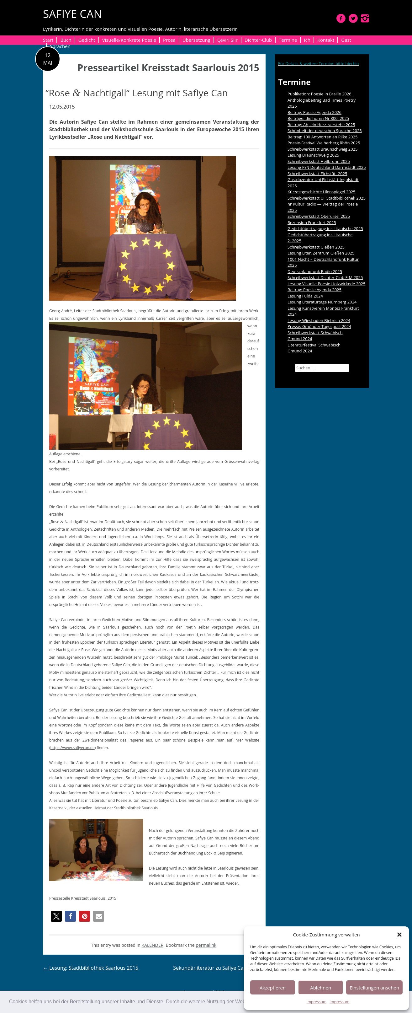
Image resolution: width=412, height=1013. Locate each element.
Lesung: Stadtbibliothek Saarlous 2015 (90, 967)
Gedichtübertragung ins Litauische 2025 (325, 228)
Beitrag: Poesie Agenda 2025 (314, 289)
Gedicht (86, 40)
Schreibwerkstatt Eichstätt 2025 (317, 173)
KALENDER (153, 945)
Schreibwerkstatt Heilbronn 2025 (319, 161)
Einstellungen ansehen (374, 987)
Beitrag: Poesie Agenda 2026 (314, 112)
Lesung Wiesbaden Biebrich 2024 (319, 320)
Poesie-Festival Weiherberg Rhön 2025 (324, 143)
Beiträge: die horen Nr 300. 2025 (318, 118)
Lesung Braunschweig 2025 (313, 155)
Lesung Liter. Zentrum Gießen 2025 (321, 253)
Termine (288, 40)
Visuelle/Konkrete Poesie (129, 40)
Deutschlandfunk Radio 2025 (315, 271)
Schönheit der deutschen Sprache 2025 (325, 130)
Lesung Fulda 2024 (305, 296)
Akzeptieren (273, 987)
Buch (65, 40)
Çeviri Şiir (227, 40)
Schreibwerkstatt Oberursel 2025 (319, 216)
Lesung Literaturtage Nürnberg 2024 (322, 302)
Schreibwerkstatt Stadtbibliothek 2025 (327, 198)
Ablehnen (320, 987)
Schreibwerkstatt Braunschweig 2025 (323, 149)
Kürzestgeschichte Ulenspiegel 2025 (322, 192)
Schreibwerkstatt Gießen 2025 (316, 247)
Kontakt (325, 40)
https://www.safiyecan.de (72, 747)
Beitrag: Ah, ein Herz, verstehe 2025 (321, 124)
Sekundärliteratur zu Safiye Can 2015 (219, 967)
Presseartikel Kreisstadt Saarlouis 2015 (168, 67)
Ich (307, 40)
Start (48, 40)
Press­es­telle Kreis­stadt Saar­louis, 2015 (82, 898)
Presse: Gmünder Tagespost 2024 (319, 326)
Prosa (169, 40)
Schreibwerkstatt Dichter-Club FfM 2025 (325, 277)
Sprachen (60, 46)
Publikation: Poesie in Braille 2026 (319, 94)
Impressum (316, 1002)
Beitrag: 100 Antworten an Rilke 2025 (322, 137)
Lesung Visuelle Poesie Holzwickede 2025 (326, 284)
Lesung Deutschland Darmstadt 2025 (327, 167)
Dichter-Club (258, 40)
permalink (206, 945)
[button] (399, 934)
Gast (346, 40)
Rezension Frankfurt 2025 (312, 222)
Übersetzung (196, 40)
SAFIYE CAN (72, 13)
